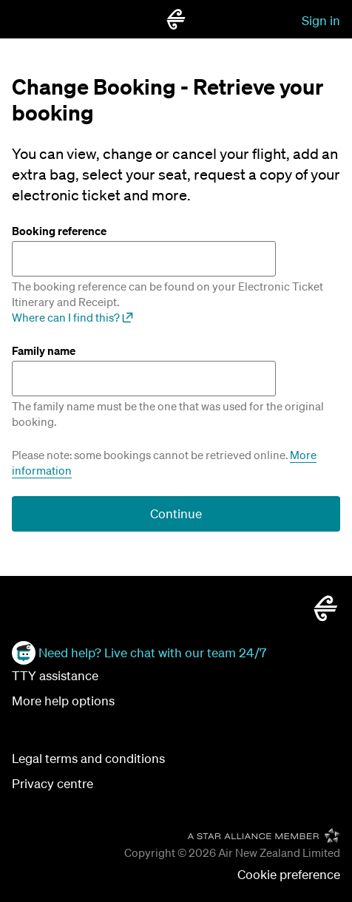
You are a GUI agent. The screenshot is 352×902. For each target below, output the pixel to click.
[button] (288, 875)
